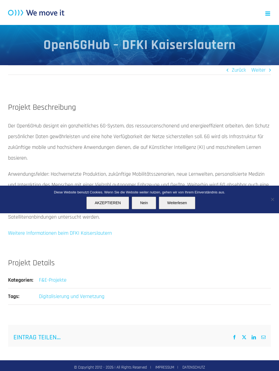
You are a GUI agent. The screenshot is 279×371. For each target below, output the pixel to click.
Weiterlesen (177, 203)
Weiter (258, 70)
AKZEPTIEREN (108, 203)
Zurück (239, 70)
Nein (144, 203)
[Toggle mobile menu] (268, 13)
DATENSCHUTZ (193, 367)
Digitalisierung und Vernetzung (71, 296)
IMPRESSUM (164, 367)
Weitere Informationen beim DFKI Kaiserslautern (60, 233)
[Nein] (272, 199)
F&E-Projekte (53, 280)
